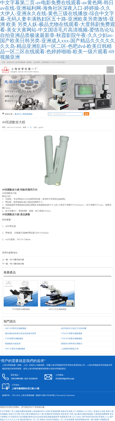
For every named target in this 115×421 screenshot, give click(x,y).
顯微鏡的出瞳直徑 (13, 344)
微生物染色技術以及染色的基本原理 (20, 333)
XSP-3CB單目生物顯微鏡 (15, 328)
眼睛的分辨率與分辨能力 (71, 344)
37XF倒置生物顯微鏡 (21, 309)
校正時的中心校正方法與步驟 (73, 328)
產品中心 (18, 114)
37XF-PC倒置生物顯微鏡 (71, 339)
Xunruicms (70, 395)
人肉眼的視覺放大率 (70, 349)
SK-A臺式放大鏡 (17, 260)
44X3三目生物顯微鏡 (57, 309)
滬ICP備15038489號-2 (47, 395)
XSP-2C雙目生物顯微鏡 (15, 349)
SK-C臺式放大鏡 (17, 264)
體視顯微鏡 (27, 114)
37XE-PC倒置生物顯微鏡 (71, 333)
